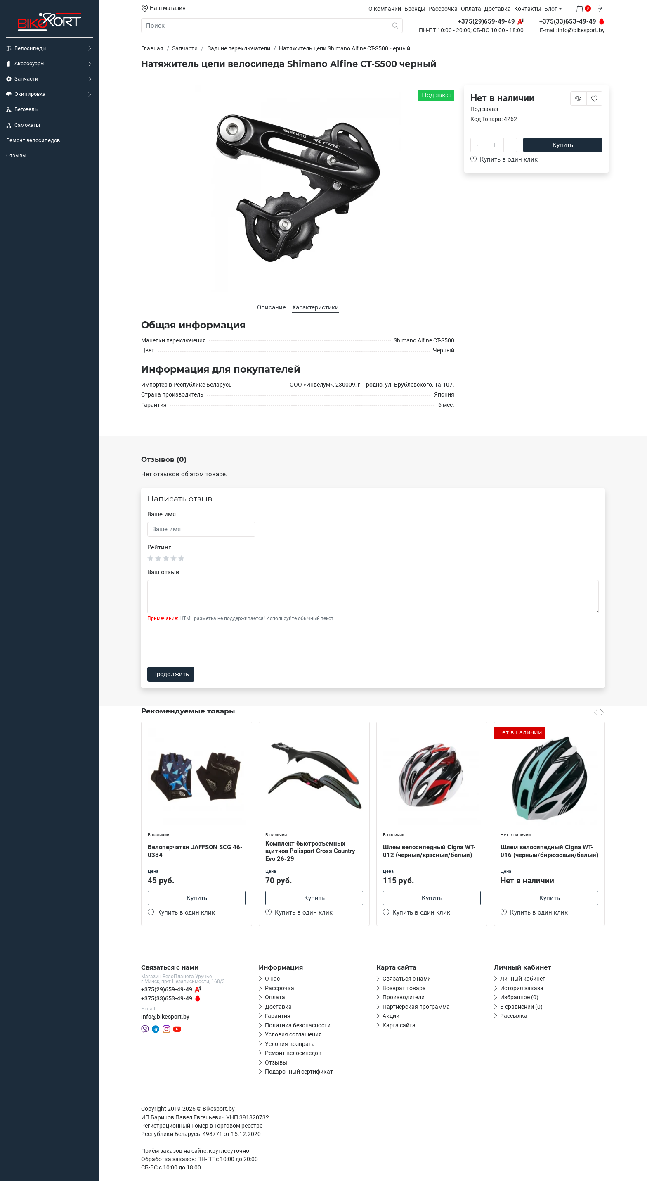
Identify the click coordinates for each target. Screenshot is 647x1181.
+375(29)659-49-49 (166, 989)
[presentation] (210, 644)
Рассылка (513, 1015)
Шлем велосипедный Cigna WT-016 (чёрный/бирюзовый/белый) (549, 851)
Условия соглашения (293, 1034)
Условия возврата (290, 1044)
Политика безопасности (298, 1025)
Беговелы (22, 109)
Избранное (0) (519, 997)
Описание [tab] (271, 307)
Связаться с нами (407, 978)
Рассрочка (443, 8)
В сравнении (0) (521, 1006)
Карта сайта (399, 1025)
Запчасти (22, 79)
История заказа (521, 988)
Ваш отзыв (163, 572)
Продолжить (170, 674)
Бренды (414, 8)
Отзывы (16, 155)
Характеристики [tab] (315, 307)
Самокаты (23, 125)
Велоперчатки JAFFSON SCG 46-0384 (195, 851)
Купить (563, 145)
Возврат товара (404, 988)
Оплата (471, 8)
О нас (272, 978)
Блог (550, 8)
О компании (384, 8)
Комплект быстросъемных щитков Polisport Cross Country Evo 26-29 (310, 851)
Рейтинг (159, 547)
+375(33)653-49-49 (166, 998)
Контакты (527, 8)
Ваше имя (161, 514)
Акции (391, 1015)
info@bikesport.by (581, 30)
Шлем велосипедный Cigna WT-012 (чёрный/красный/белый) (429, 851)
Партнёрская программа (416, 1006)
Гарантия (277, 1015)
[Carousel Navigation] (599, 712)
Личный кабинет (522, 978)
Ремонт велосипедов (33, 140)
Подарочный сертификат (299, 1071)
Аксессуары (25, 63)
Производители (404, 997)
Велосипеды (26, 48)
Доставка (497, 8)
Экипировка (25, 94)
